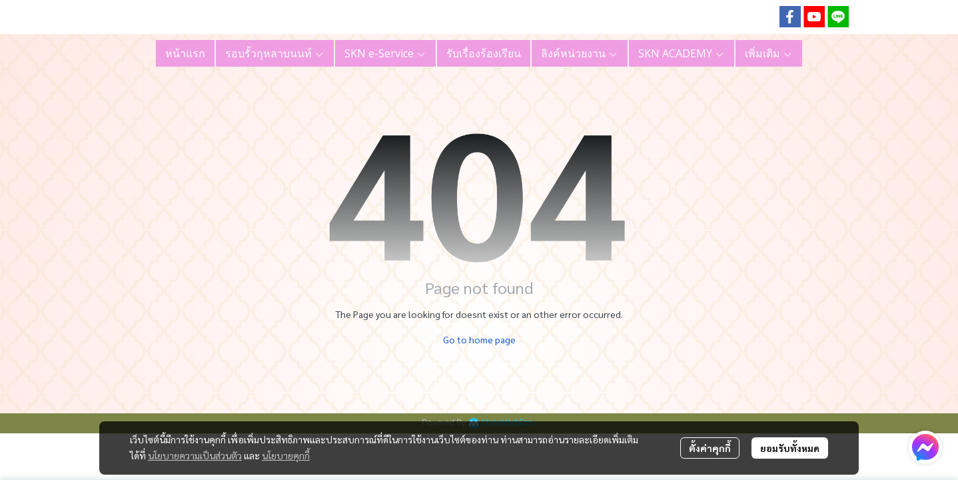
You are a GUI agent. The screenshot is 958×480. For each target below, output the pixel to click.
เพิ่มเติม (769, 53)
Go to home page (479, 339)
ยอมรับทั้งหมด (789, 448)
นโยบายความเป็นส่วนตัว (195, 455)
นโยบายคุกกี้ (286, 455)
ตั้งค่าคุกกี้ (710, 448)
